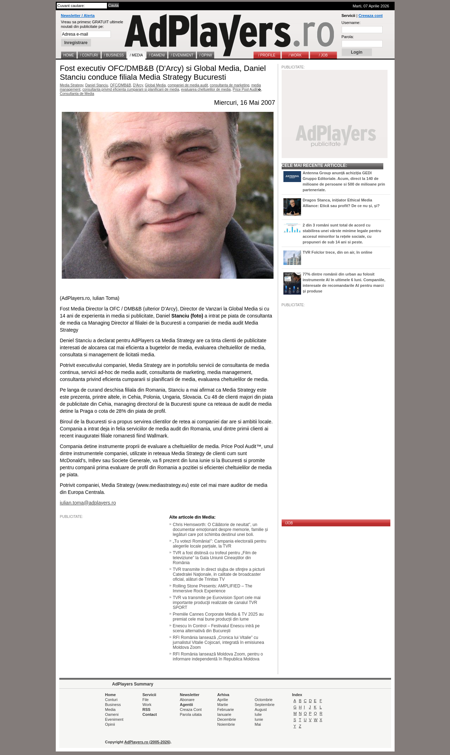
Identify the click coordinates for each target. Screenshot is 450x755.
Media (110, 709)
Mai (258, 724)
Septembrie (265, 704)
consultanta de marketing (230, 85)
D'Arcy (138, 85)
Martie (222, 704)
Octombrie (264, 699)
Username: (351, 22)
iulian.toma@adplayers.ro (88, 503)
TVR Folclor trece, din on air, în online (337, 252)
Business (113, 704)
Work (147, 704)
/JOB (289, 523)
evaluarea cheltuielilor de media (206, 89)
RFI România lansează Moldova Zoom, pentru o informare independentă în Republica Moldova (218, 657)
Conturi (111, 699)
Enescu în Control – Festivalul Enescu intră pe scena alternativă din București (216, 628)
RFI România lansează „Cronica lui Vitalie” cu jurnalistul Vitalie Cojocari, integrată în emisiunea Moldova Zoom (218, 642)
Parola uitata (191, 714)
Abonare (187, 699)
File (146, 699)
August (261, 709)
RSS (147, 709)
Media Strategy (72, 85)
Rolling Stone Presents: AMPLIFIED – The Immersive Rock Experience (212, 588)
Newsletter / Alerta (78, 15)
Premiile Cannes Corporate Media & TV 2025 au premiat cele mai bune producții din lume (218, 617)
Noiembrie (226, 724)
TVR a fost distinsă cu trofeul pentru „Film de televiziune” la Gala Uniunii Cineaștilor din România (215, 557)
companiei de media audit (188, 85)
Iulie (258, 714)
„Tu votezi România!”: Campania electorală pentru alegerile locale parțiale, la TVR (219, 544)
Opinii (110, 724)
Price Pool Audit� (247, 89)
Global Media (155, 85)
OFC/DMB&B (120, 85)
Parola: (348, 37)
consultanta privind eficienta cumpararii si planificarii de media (130, 89)
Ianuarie (224, 714)
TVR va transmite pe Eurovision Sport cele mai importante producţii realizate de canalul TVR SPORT (217, 602)
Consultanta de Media (77, 94)
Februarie (225, 709)
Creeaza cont (371, 15)
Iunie (259, 719)
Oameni (112, 714)
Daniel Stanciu (96, 85)
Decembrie (226, 719)
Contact (150, 714)
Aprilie (222, 699)
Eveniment (114, 719)
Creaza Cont (191, 709)
